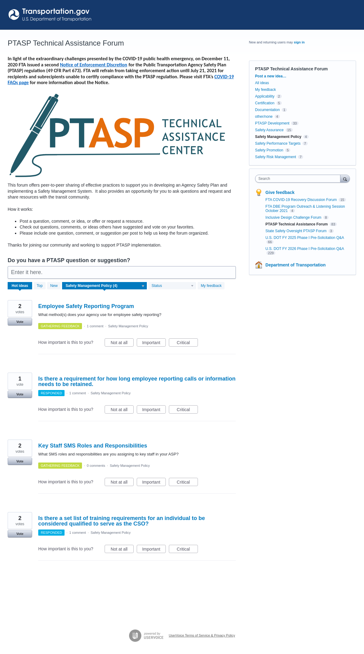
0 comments (96, 465)
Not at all (122, 343)
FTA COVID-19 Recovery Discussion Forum (302, 200)
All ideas (262, 83)
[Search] (345, 178)
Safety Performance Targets (278, 143)
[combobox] (299, 179)
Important (154, 343)
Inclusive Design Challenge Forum (294, 217)
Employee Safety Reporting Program (86, 306)
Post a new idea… (270, 76)
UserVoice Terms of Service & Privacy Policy (202, 635)
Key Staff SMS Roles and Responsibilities (92, 446)
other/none (264, 116)
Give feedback (280, 192)
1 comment (95, 326)
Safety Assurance (269, 130)
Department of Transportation (296, 264)
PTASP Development (272, 123)
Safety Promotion (269, 150)
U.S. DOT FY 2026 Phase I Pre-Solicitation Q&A (305, 249)
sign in (299, 42)
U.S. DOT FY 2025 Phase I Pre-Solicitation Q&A (305, 238)
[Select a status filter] (172, 286)
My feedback (211, 286)
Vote (19, 322)
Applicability (265, 96)
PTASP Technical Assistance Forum (297, 224)
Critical (187, 343)
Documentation (267, 110)
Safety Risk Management (275, 157)
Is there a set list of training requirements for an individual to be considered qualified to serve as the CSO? (121, 521)
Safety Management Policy (128, 326)
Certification (264, 103)
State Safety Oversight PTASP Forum (297, 231)
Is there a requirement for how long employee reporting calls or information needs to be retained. (137, 381)
